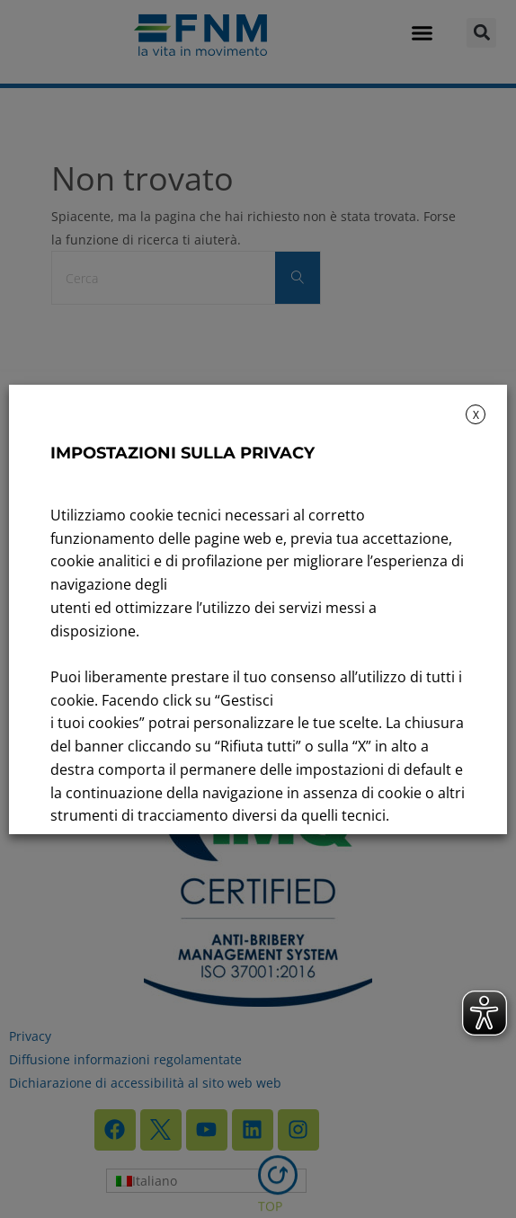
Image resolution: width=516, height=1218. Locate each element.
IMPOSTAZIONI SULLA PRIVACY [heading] (182, 453)
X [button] (476, 414)
